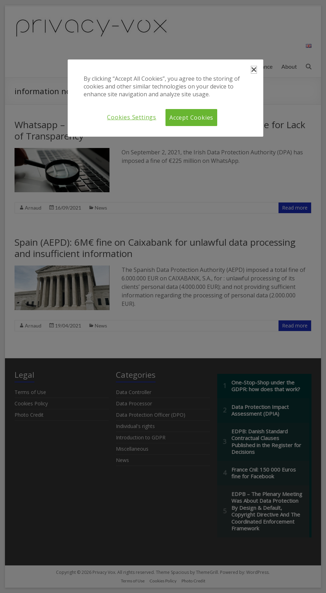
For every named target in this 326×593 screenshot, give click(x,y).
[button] (254, 70)
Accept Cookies (191, 117)
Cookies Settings (131, 117)
